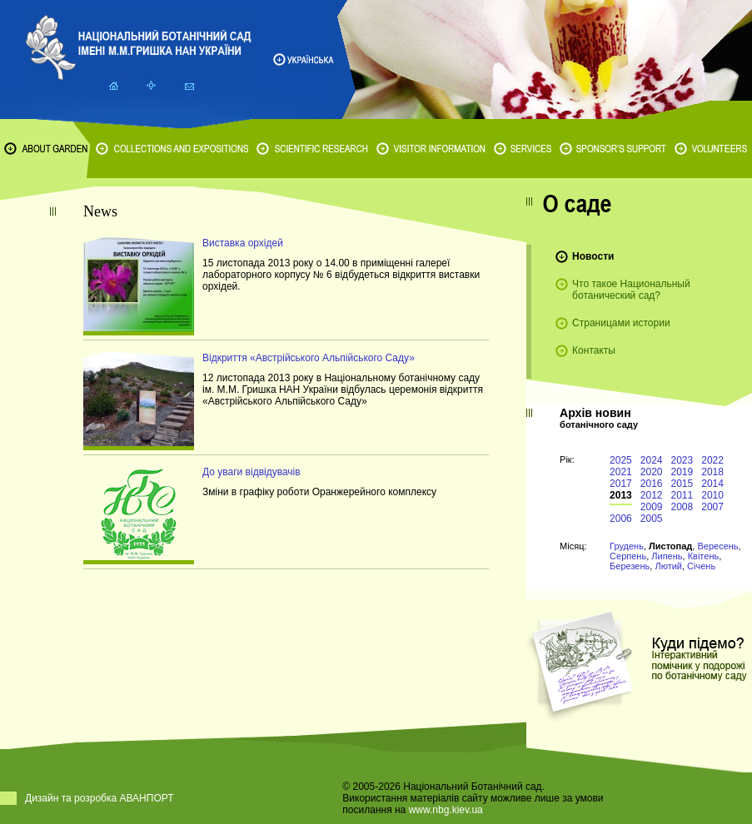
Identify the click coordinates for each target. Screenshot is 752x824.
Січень (701, 566)
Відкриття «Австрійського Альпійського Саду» (308, 358)
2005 (651, 518)
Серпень (628, 556)
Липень (666, 556)
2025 (621, 460)
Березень (630, 566)
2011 (682, 495)
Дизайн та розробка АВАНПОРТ (99, 798)
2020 (651, 472)
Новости (593, 256)
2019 (682, 472)
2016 (651, 483)
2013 (621, 495)
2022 (712, 460)
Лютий (668, 566)
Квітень (704, 556)
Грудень (627, 546)
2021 (621, 472)
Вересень (717, 546)
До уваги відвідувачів (251, 472)
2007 (712, 507)
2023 (682, 460)
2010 (712, 495)
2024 (651, 460)
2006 (621, 518)
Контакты (593, 350)
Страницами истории (621, 323)
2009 (651, 507)
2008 (682, 507)
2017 (621, 483)
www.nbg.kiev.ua (446, 810)
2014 (712, 483)
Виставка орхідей (242, 243)
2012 (651, 495)
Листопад (670, 546)
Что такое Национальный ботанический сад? (631, 289)
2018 (712, 472)
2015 (682, 483)
